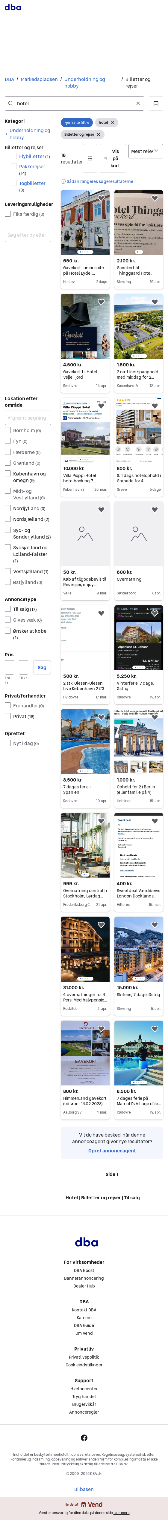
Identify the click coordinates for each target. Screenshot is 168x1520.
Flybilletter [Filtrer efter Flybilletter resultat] (34, 156)
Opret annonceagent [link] (112, 1150)
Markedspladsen (39, 79)
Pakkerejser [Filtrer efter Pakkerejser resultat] (32, 169)
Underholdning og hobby (84, 82)
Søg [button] (42, 667)
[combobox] (74, 103)
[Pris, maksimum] (23, 667)
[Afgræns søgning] (28, 418)
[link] (28, 134)
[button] (156, 103)
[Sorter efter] (145, 151)
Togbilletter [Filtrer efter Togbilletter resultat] (32, 186)
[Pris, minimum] (9, 667)
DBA (9, 79)
